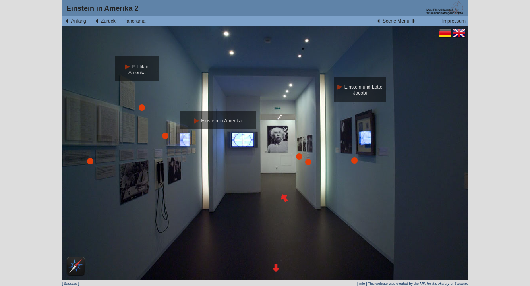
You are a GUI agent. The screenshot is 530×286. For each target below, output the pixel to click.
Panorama (134, 21)
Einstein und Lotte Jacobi (359, 90)
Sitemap (70, 284)
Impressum (454, 21)
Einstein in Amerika (218, 121)
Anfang (75, 21)
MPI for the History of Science (443, 284)
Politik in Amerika (137, 69)
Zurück (105, 21)
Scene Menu (396, 21)
